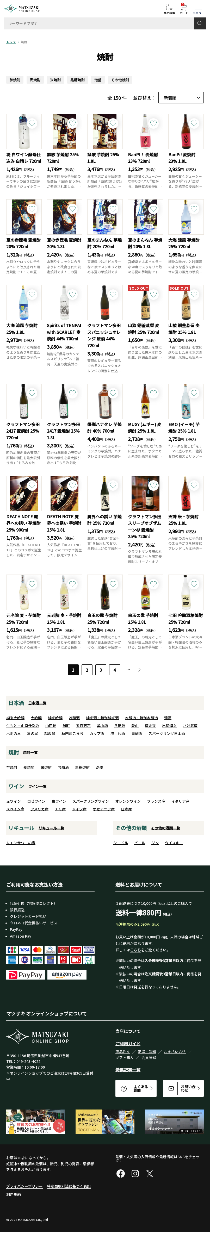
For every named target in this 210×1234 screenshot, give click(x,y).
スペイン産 (15, 809)
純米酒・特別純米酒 (102, 718)
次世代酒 (117, 733)
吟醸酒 (74, 718)
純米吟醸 (55, 718)
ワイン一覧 (37, 786)
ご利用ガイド (127, 1044)
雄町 (66, 725)
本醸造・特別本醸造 (141, 718)
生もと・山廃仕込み (22, 725)
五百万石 (83, 725)
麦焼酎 (35, 79)
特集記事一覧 (127, 1070)
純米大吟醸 (15, 718)
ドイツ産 (79, 809)
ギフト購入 (124, 1057)
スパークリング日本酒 (167, 733)
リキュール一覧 (51, 828)
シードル (120, 843)
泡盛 (98, 79)
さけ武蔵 (190, 725)
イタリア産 (180, 801)
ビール (139, 843)
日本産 (126, 809)
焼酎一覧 (30, 752)
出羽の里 (13, 733)
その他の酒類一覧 (165, 828)
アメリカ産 (39, 809)
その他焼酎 (120, 79)
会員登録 (148, 1057)
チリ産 (60, 809)
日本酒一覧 (37, 703)
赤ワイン (13, 801)
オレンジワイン (128, 801)
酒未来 (150, 725)
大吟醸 (36, 718)
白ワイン (59, 801)
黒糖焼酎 (77, 79)
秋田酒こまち (72, 733)
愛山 (135, 725)
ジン (155, 843)
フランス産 (156, 801)
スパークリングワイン (90, 801)
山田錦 (50, 725)
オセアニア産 (104, 809)
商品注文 (122, 1052)
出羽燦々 (169, 725)
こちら (135, 949)
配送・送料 (147, 1052)
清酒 (167, 718)
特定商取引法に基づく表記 (69, 1186)
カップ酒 (97, 733)
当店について (127, 1031)
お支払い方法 (175, 1052)
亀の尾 (32, 733)
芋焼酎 (14, 79)
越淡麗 (49, 733)
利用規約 (13, 1194)
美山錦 (102, 725)
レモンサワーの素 (20, 843)
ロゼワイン (36, 801)
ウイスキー (174, 843)
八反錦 (119, 725)
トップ (11, 41)
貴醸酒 (136, 733)
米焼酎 (55, 79)
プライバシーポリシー (24, 1186)
